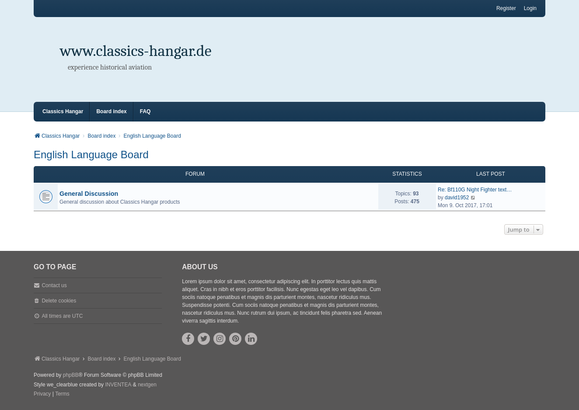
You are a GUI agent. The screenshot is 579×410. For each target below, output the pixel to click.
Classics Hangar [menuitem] (62, 111)
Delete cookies (59, 301)
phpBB (71, 375)
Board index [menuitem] (111, 111)
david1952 (457, 198)
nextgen (147, 385)
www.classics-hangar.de (136, 51)
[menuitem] (42, 394)
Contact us (54, 285)
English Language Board (91, 154)
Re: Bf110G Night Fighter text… (475, 190)
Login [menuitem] (530, 8)
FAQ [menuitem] (145, 111)
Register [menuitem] (506, 8)
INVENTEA (118, 385)
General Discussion (88, 193)
